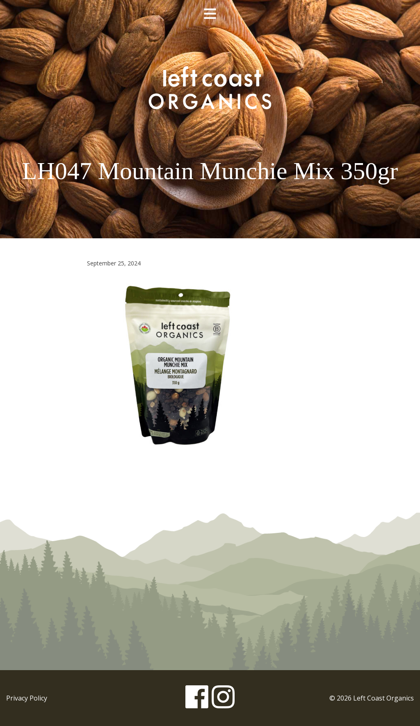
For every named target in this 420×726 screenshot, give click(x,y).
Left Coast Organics (210, 87)
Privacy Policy (26, 698)
